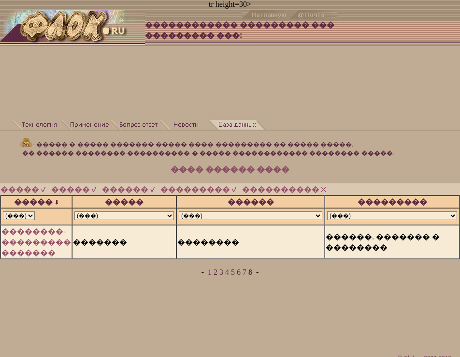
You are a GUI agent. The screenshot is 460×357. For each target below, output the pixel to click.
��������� (198, 189)
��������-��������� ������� (36, 242)
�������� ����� (350, 153)
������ (128, 189)
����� (22, 189)
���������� (284, 189)
